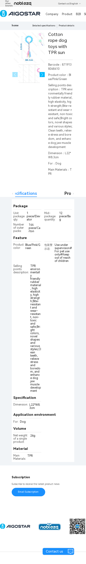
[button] (42, 74)
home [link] (15, 25)
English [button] (75, 4)
